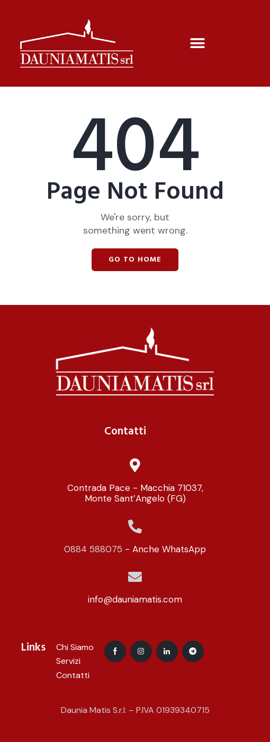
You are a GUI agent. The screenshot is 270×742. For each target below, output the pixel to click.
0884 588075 (93, 549)
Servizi (68, 660)
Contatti (72, 675)
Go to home (135, 259)
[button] (197, 43)
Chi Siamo (75, 647)
